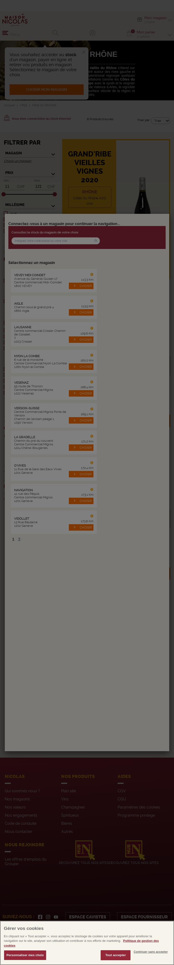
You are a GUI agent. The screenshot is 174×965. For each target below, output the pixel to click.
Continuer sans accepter (151, 958)
